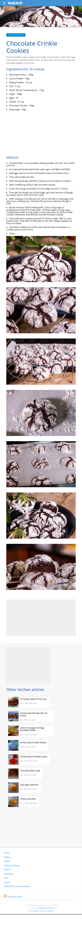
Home (6, 853)
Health (7, 861)
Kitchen (7, 869)
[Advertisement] (41, 618)
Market (7, 857)
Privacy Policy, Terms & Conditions (41, 911)
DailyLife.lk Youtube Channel (17, 886)
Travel (6, 882)
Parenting (8, 873)
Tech (6, 878)
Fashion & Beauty (12, 865)
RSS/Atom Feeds (13, 896)
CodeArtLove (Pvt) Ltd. (46, 908)
